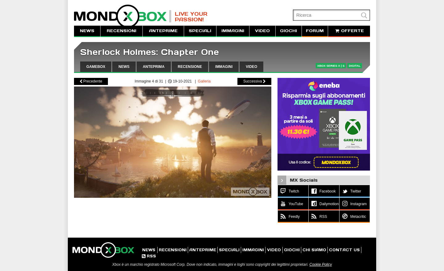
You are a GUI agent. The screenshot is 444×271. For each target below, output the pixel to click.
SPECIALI (200, 30)
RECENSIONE (190, 67)
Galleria (204, 81)
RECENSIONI (121, 30)
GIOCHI (288, 30)
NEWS (87, 30)
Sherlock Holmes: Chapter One (149, 52)
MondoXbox (122, 16)
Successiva (254, 81)
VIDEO (262, 30)
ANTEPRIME (163, 30)
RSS (149, 256)
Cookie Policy (320, 264)
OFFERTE (349, 30)
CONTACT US (344, 250)
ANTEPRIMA (154, 67)
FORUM (315, 30)
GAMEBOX (95, 67)
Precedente (91, 81)
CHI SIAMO (314, 250)
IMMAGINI (232, 30)
